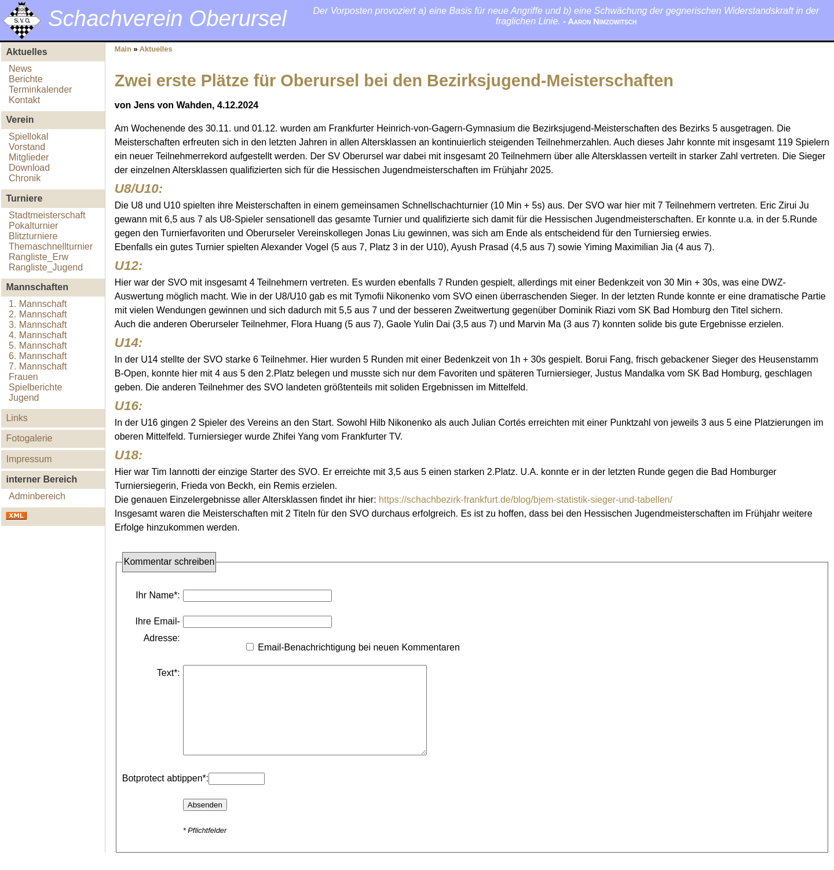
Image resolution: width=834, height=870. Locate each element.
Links (16, 418)
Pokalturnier (33, 226)
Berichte (26, 79)
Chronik (25, 178)
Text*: (168, 673)
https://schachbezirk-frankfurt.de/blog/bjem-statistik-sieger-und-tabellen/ (525, 500)
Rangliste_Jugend (46, 267)
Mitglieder (29, 157)
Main (123, 49)
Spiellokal (28, 136)
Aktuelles (156, 49)
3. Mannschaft (38, 325)
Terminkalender (40, 89)
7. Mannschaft (38, 366)
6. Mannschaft (38, 356)
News (20, 69)
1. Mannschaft (38, 304)
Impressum (29, 459)
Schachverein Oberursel (167, 18)
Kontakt (24, 100)
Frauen (23, 377)
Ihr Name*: (158, 595)
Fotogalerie (29, 438)
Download (29, 168)
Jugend (24, 398)
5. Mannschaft (38, 345)
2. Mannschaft (38, 314)
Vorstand (27, 147)
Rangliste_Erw (38, 257)
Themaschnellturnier (51, 246)
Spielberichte (36, 387)
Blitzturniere (33, 236)
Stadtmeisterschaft (47, 215)
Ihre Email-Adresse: (157, 629)
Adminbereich (37, 496)
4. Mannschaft (38, 335)
